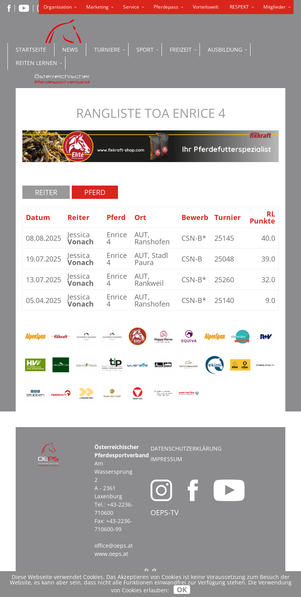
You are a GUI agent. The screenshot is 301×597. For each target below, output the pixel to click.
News (70, 49)
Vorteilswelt (205, 7)
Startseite (31, 49)
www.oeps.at (111, 553)
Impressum (166, 459)
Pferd (94, 192)
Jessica (80, 238)
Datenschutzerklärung (185, 448)
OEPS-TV (164, 512)
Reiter (46, 192)
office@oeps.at (113, 545)
